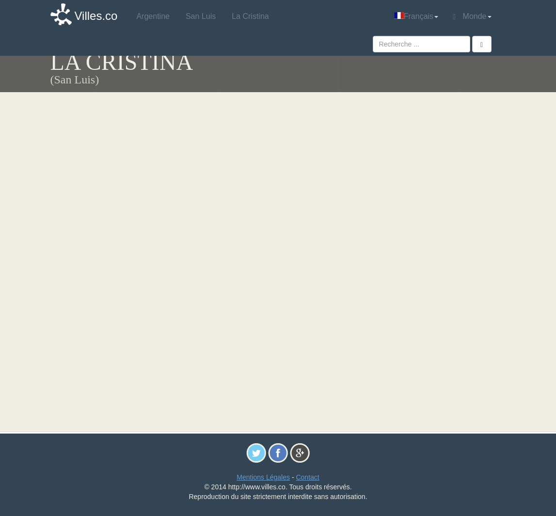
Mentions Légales (263, 477)
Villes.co (96, 15)
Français (416, 16)
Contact (307, 477)
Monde (472, 16)
